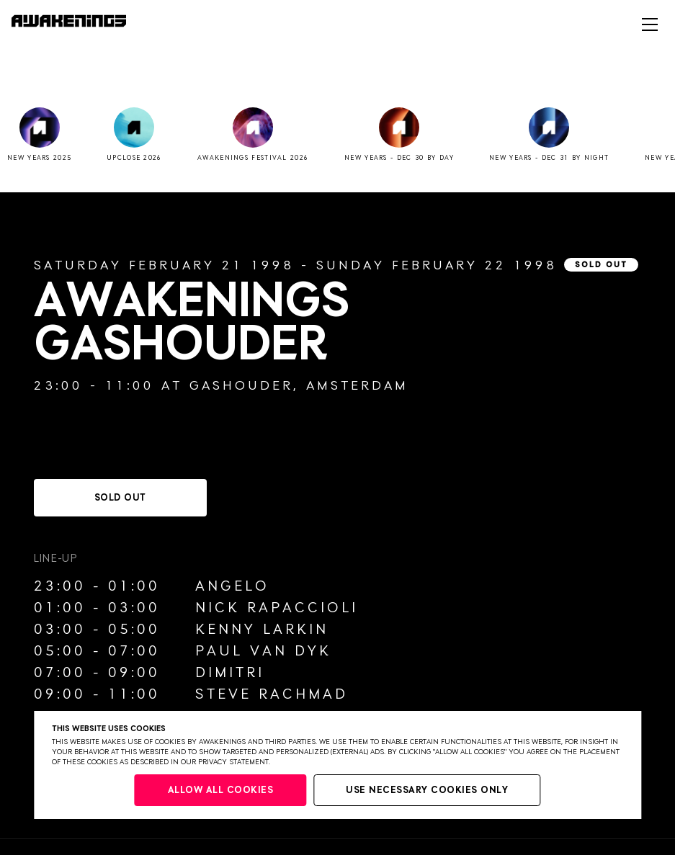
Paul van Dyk (263, 651)
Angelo (232, 586)
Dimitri (229, 673)
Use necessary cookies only (427, 790)
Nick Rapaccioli (276, 608)
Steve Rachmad (271, 694)
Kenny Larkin (261, 629)
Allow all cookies (221, 790)
